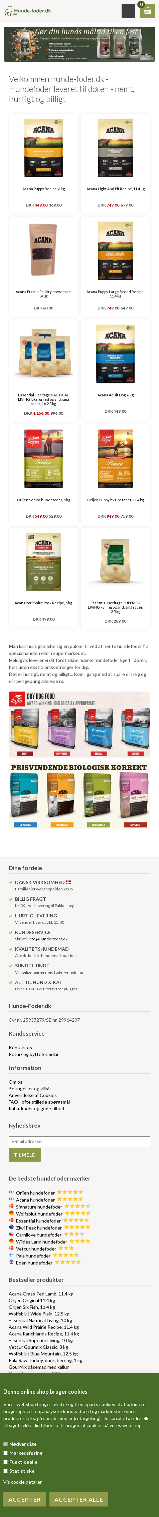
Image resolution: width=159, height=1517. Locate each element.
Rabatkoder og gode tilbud (36, 1108)
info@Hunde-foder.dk (47, 938)
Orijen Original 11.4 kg (32, 1300)
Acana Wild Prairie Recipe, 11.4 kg (44, 1327)
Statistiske (21, 1471)
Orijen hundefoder (50, 1193)
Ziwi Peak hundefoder (53, 1228)
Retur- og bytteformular (34, 1054)
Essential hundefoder (53, 1221)
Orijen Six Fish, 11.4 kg (32, 1307)
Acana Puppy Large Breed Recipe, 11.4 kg (115, 293)
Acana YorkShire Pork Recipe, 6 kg (43, 603)
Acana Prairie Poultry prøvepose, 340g (43, 293)
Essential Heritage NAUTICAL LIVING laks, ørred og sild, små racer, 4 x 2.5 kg (43, 399)
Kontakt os (20, 1047)
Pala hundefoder (47, 1256)
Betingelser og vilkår (30, 1088)
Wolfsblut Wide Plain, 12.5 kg (39, 1313)
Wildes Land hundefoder (53, 1242)
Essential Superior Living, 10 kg (41, 1340)
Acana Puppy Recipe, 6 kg (43, 189)
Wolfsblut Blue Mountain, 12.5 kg (43, 1353)
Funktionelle (23, 1462)
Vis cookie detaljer (22, 1482)
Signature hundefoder (53, 1207)
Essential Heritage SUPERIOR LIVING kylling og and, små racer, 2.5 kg (115, 607)
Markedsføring (25, 1453)
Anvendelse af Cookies (33, 1095)
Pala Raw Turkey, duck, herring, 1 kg (46, 1360)
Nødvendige (22, 1444)
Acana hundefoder (50, 1200)
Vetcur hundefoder (45, 1249)
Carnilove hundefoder (50, 1235)
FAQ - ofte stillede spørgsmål (39, 1102)
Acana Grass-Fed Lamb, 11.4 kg (41, 1293)
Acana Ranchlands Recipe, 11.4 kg (44, 1333)
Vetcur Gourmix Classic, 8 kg (38, 1347)
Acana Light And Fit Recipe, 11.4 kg (116, 189)
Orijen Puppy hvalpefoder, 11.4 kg (115, 500)
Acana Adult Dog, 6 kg (116, 395)
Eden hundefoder (48, 1262)
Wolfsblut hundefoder (53, 1214)
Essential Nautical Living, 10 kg (40, 1320)
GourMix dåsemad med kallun (39, 1367)
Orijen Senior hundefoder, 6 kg (43, 500)
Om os (15, 1082)
